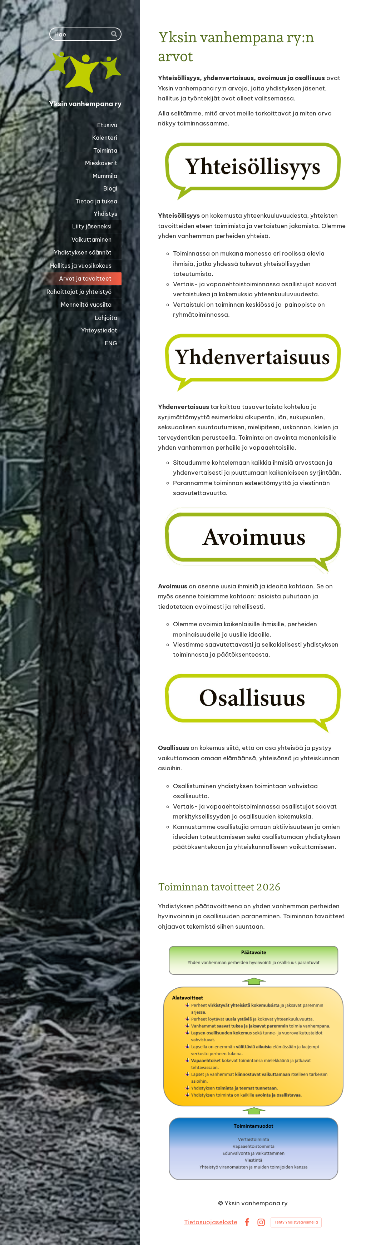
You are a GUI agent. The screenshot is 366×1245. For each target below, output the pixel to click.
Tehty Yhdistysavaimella (296, 1222)
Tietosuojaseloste (210, 1222)
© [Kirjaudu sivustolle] (221, 1203)
